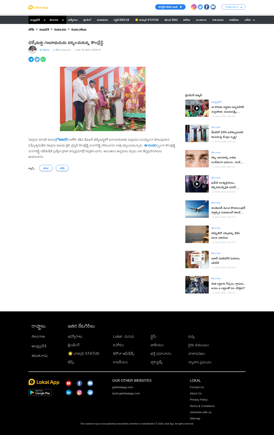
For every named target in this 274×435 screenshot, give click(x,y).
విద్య (191, 336)
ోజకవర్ (60, 139)
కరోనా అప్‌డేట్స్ (123, 353)
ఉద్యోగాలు (75, 336)
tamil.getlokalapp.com (126, 393)
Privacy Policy (199, 399)
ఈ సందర (150, 145)
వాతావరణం (196, 353)
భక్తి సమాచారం (161, 353)
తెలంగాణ (54, 19)
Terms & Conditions (202, 406)
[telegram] (31, 62)
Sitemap (195, 418)
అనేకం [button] (250, 19)
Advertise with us (200, 412)
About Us (196, 393)
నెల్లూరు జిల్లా (60, 29)
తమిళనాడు (40, 355)
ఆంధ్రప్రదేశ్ (35, 19)
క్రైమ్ (153, 336)
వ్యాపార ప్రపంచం (199, 362)
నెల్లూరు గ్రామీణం (78, 29)
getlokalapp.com (122, 387)
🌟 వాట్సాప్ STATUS (83, 353)
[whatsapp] (43, 62)
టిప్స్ (71, 362)
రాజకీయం (120, 362)
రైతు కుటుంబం (198, 345)
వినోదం (118, 345)
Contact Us (197, 387)
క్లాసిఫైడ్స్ (156, 362)
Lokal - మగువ (123, 336)
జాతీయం (157, 345)
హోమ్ (31, 29)
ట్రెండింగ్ (74, 345)
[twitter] (37, 62)
